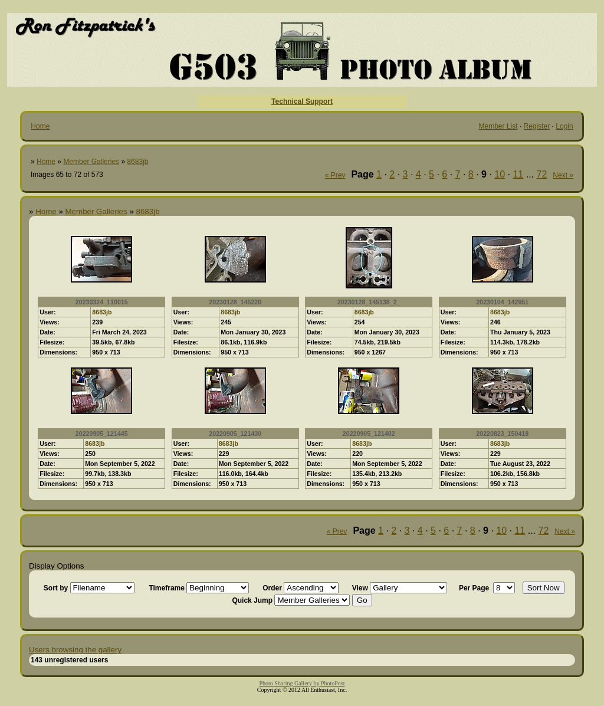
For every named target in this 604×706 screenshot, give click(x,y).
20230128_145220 (235, 302)
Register (537, 126)
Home (40, 126)
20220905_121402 (369, 433)
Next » (563, 175)
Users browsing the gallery (75, 649)
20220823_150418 (502, 433)
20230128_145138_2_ (369, 302)
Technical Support (302, 101)
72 (542, 174)
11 (518, 174)
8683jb (137, 161)
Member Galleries (91, 161)
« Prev (335, 175)
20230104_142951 (502, 302)
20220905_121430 (235, 433)
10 (499, 174)
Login (564, 126)
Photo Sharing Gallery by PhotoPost (301, 683)
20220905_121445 (102, 433)
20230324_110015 (102, 302)
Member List (498, 126)
